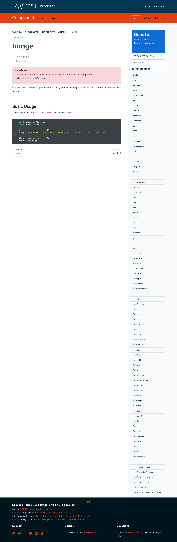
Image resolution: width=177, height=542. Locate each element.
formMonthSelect (140, 375)
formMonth (137, 370)
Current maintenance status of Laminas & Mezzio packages (65, 516)
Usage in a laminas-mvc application (147, 492)
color (135, 126)
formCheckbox (139, 324)
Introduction (137, 75)
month (135, 172)
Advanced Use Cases (140, 482)
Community (158, 6)
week (135, 248)
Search (147, 18)
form (135, 309)
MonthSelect (138, 177)
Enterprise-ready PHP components (52, 512)
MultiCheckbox (139, 182)
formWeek (137, 451)
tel (134, 222)
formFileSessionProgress (143, 472)
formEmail (137, 350)
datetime (136, 141)
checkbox (137, 116)
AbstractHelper (139, 273)
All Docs (144, 6)
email (135, 151)
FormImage (109, 87)
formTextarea (138, 436)
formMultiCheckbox (141, 380)
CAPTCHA (137, 110)
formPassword (139, 390)
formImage (137, 365)
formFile (136, 355)
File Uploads (137, 258)
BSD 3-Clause (92, 532)
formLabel (137, 294)
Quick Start (136, 85)
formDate (137, 334)
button (135, 105)
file (134, 156)
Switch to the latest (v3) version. (31, 78)
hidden (136, 161)
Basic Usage (21, 61)
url (134, 243)
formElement (138, 284)
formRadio (137, 395)
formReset (137, 406)
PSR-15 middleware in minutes (35, 509)
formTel (136, 426)
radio (135, 197)
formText (136, 431)
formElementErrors (140, 289)
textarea (136, 233)
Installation (136, 80)
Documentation (46, 5)
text (134, 227)
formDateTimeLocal (141, 345)
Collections (136, 253)
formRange (137, 401)
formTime (137, 441)
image (136, 167)
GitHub (160, 18)
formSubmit (137, 421)
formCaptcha (138, 319)
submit (135, 217)
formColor (137, 329)
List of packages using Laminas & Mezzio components (61, 519)
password (137, 192)
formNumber (138, 385)
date (135, 136)
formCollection (139, 304)
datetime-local (139, 146)
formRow (136, 299)
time (135, 238)
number (136, 187)
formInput (137, 278)
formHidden (138, 360)
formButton (137, 314)
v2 (135, 18)
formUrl (136, 446)
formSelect (137, 416)
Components (31, 31)
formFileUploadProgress (143, 477)
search (135, 207)
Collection (137, 121)
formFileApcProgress (141, 467)
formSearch (137, 411)
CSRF (135, 131)
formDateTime (139, 339)
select (135, 212)
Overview (17, 31)
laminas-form (48, 31)
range (135, 202)
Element (136, 100)
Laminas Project (132, 532)
